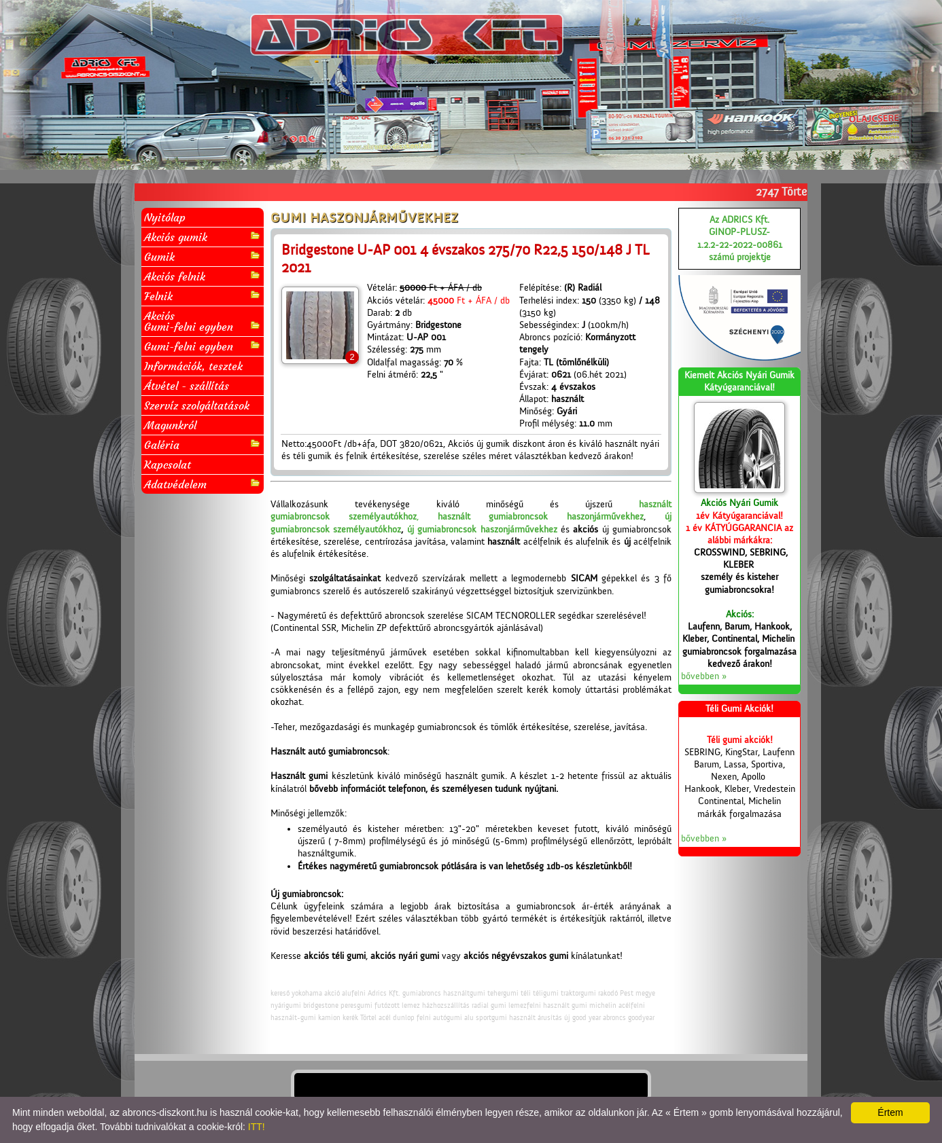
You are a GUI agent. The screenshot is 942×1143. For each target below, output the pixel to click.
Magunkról (170, 425)
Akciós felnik (202, 276)
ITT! (256, 1126)
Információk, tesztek (193, 366)
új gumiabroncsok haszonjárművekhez (482, 529)
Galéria (202, 444)
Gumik (202, 256)
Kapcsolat (167, 464)
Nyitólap (165, 217)
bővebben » (704, 676)
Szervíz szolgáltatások (196, 405)
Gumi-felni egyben (202, 346)
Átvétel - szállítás (186, 386)
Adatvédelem (202, 484)
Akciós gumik (202, 237)
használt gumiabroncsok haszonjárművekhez (541, 516)
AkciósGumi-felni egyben (202, 321)
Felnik (202, 296)
